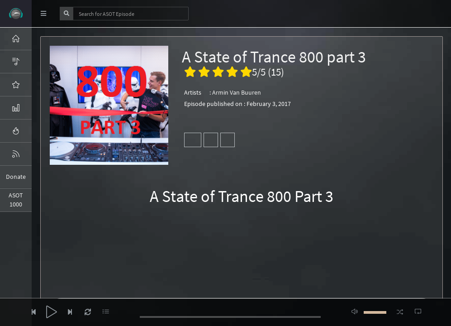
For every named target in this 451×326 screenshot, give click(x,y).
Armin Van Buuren (236, 92)
